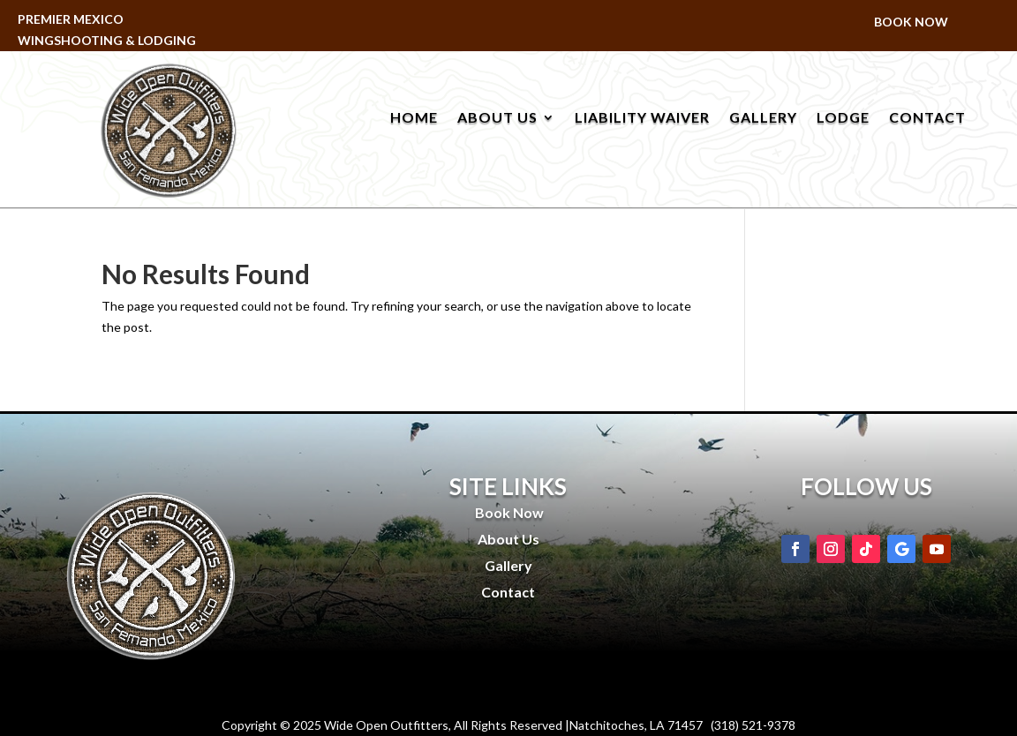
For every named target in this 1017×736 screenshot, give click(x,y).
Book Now (911, 22)
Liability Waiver (642, 118)
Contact (927, 118)
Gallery (763, 118)
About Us (497, 118)
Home (414, 118)
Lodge (843, 118)
